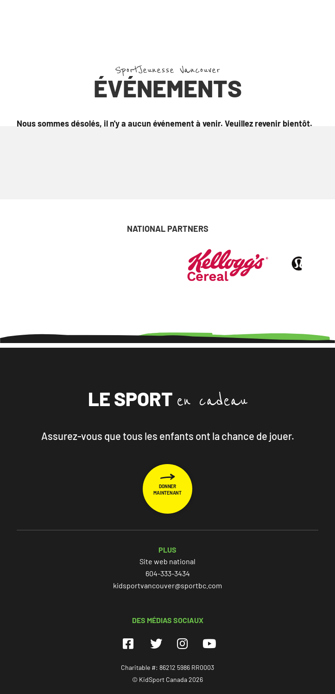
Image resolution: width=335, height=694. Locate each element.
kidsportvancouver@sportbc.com (167, 585)
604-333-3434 (167, 573)
